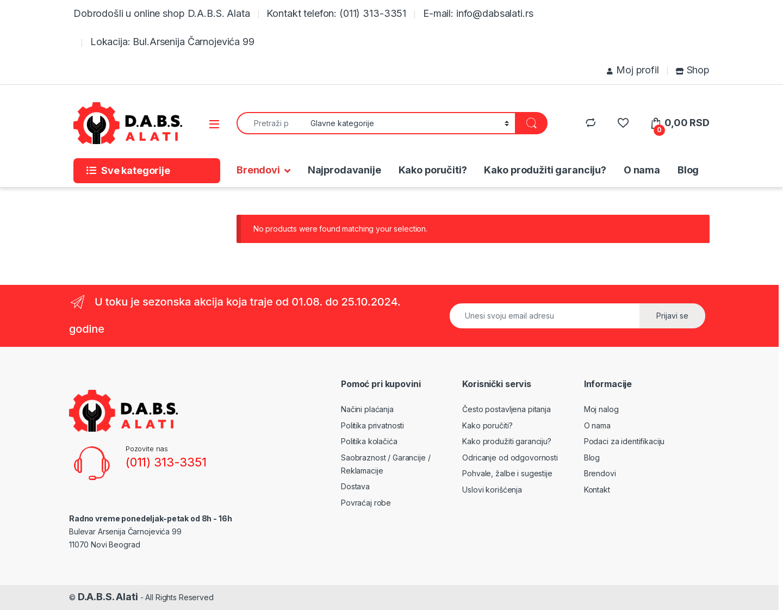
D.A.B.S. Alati (108, 596)
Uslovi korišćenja (492, 489)
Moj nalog (601, 409)
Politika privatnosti (372, 425)
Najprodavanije (344, 170)
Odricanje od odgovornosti (510, 457)
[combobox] (270, 123)
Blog (688, 170)
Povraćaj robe (366, 502)
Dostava (355, 486)
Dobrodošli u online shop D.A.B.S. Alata (161, 13)
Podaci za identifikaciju (624, 441)
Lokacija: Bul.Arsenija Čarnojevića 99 (172, 41)
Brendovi (258, 170)
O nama (642, 170)
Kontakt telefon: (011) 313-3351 (336, 13)
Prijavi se (672, 315)
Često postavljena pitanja (506, 409)
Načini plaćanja (367, 409)
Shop (693, 70)
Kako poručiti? (433, 170)
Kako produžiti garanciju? (545, 170)
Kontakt (597, 489)
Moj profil (632, 70)
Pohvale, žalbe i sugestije (507, 473)
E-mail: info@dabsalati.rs (478, 13)
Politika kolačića (369, 441)
